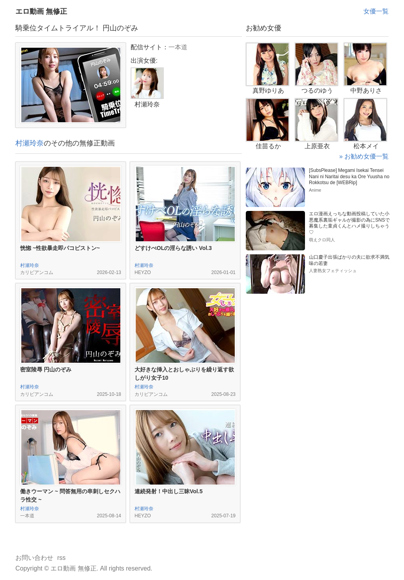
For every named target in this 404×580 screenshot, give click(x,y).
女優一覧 (376, 11)
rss (61, 557)
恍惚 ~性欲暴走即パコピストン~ (60, 248)
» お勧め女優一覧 (364, 156)
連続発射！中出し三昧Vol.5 (168, 491)
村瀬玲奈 (29, 143)
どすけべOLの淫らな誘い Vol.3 (173, 248)
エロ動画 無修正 (41, 11)
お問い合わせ (34, 557)
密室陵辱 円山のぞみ (45, 369)
